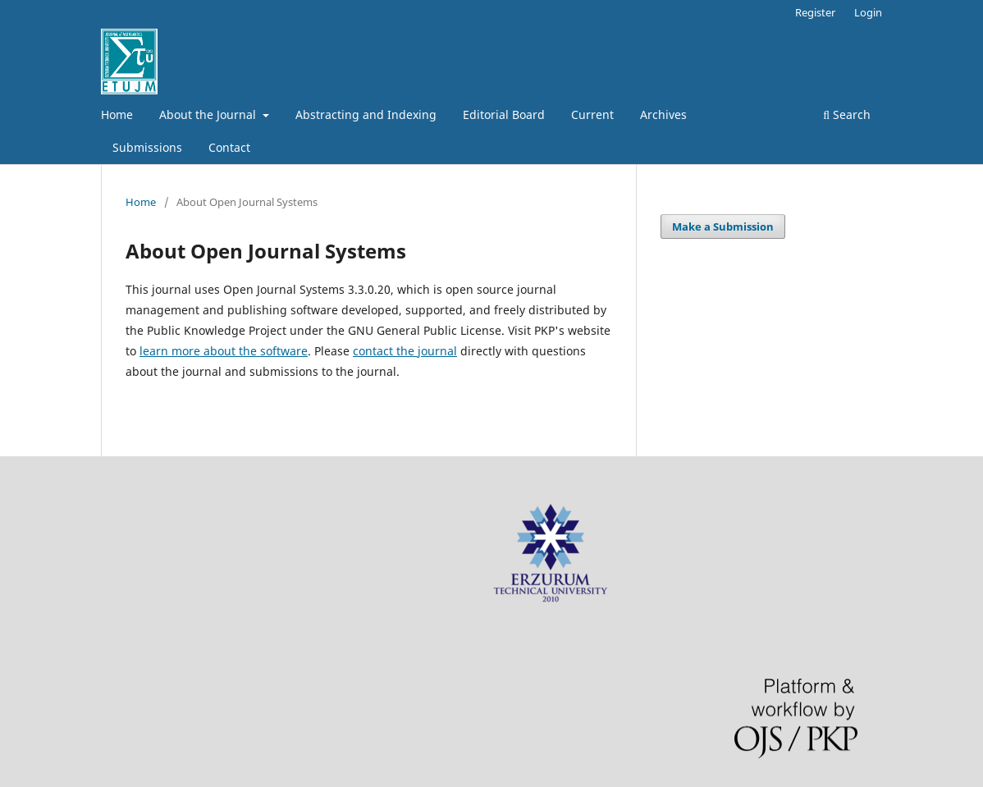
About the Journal (209, 114)
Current (592, 114)
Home (117, 114)
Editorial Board (504, 114)
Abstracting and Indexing (366, 114)
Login (868, 12)
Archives (663, 114)
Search (847, 114)
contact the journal (405, 351)
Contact (229, 147)
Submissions (147, 147)
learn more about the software (223, 351)
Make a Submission (723, 226)
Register (815, 12)
